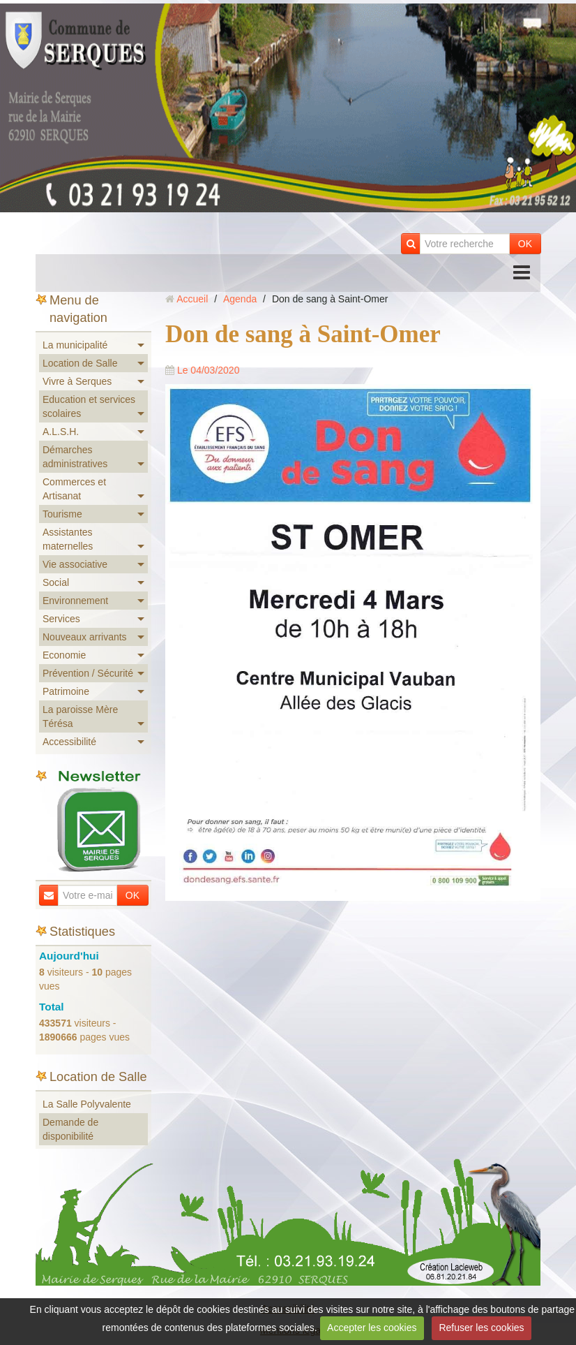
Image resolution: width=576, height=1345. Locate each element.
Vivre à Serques (77, 381)
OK (525, 243)
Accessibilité (69, 741)
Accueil (192, 298)
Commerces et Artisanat (74, 488)
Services (61, 618)
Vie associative (75, 564)
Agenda (240, 298)
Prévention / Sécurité (88, 673)
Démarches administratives (75, 456)
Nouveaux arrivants (85, 636)
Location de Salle (80, 363)
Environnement (75, 600)
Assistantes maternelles (68, 539)
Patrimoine (66, 691)
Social (56, 582)
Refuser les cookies (481, 1327)
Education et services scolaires (89, 406)
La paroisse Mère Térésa (80, 716)
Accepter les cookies (371, 1327)
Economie (64, 655)
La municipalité (75, 345)
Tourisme (62, 514)
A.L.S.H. (61, 431)
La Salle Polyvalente (87, 1104)
